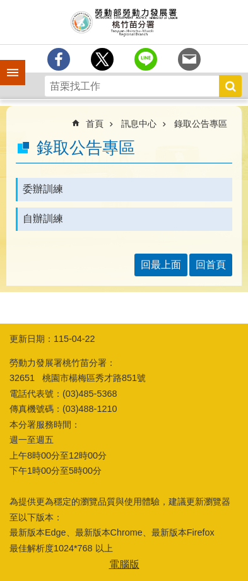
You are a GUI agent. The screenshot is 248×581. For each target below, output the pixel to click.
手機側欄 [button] (7, 63)
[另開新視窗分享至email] (189, 59)
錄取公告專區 (200, 124)
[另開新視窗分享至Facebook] (58, 59)
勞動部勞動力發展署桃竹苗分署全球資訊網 (124, 22)
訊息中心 (138, 124)
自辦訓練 (43, 218)
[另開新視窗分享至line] (145, 59)
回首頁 (211, 264)
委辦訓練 (43, 189)
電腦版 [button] (124, 564)
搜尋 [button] (230, 86)
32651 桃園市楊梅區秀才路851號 (77, 378)
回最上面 (161, 264)
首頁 (94, 124)
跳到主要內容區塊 (6, 6)
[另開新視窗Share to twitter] (102, 59)
